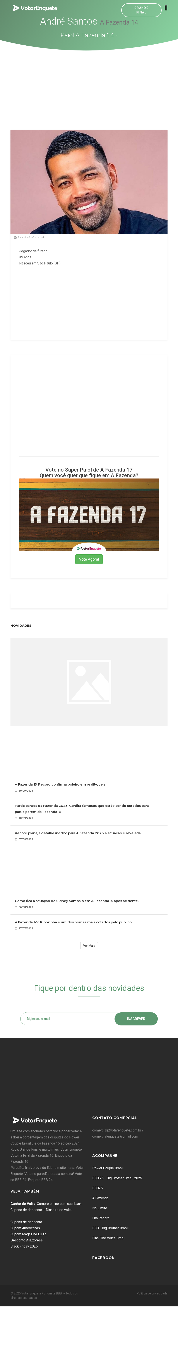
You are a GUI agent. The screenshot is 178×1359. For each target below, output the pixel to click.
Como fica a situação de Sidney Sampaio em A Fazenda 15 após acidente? (77, 901)
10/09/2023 (24, 790)
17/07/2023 (24, 928)
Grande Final (141, 10)
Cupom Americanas (25, 1228)
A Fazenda (100, 1198)
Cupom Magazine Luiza (28, 1234)
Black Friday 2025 (24, 1246)
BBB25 (97, 1188)
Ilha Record (101, 1218)
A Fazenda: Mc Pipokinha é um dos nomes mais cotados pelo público (73, 922)
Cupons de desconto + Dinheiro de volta (41, 1210)
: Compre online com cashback (46, 1204)
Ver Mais (89, 945)
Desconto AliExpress (26, 1240)
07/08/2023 (24, 839)
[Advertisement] (89, 83)
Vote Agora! (89, 559)
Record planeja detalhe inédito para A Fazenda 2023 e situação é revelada (78, 833)
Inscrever (136, 1019)
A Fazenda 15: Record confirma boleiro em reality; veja (60, 784)
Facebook (103, 1258)
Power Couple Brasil (107, 1168)
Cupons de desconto (26, 1222)
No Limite (99, 1208)
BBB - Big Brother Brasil (110, 1228)
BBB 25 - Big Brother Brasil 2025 (117, 1178)
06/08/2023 (24, 907)
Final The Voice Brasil (108, 1238)
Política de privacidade (152, 1293)
